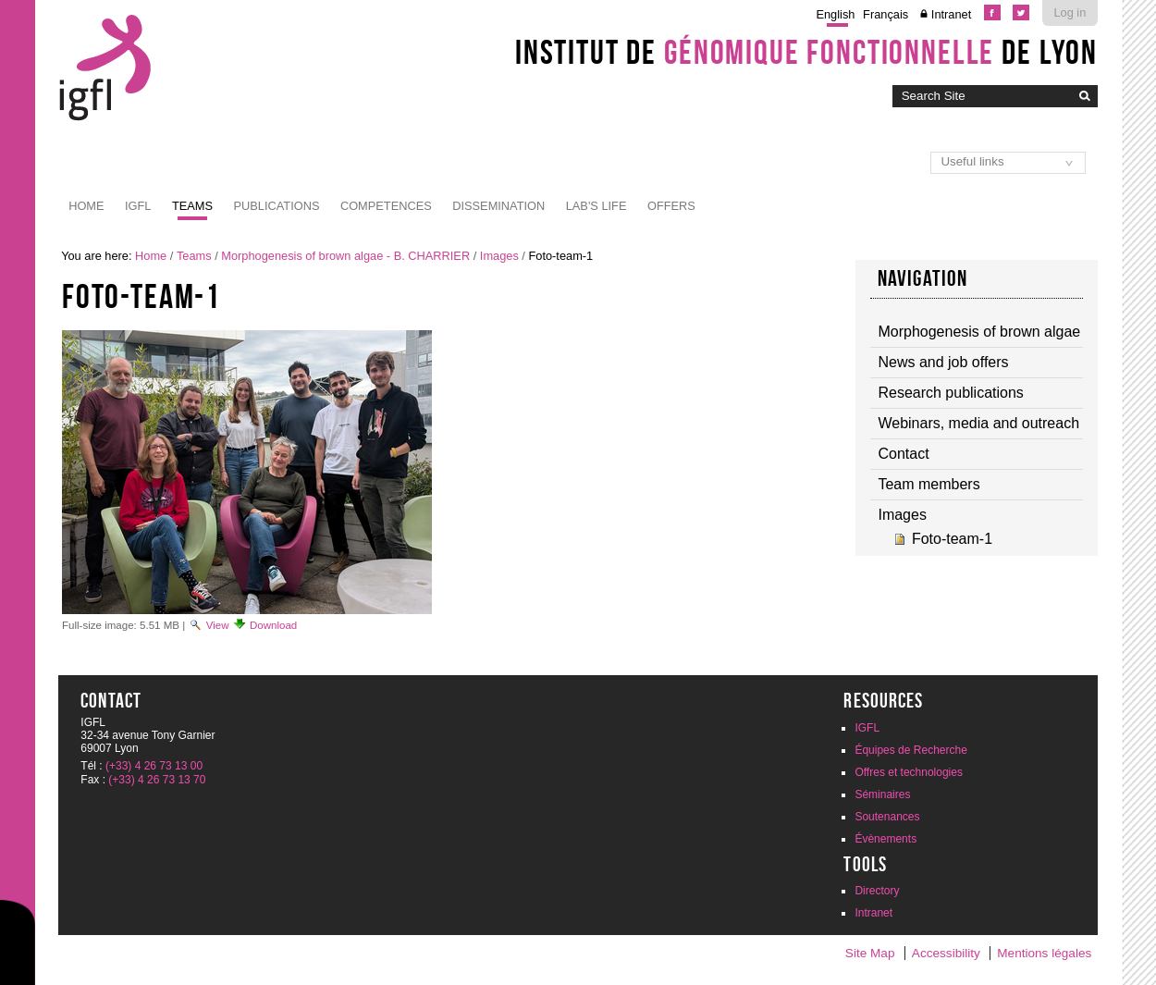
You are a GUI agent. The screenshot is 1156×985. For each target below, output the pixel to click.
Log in (1069, 12)
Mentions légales (1044, 953)
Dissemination (498, 206)
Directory (877, 890)
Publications (277, 206)
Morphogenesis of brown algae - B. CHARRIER (345, 256)
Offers (671, 206)
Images (499, 256)
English (835, 14)
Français (885, 14)
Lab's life (596, 206)
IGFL (138, 206)
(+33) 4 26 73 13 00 (154, 765)
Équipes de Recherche (910, 750)
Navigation (923, 278)
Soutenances (887, 816)
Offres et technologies (909, 772)
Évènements (885, 838)
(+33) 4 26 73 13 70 (156, 779)
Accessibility (946, 953)
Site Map (870, 953)
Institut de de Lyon (806, 51)
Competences (386, 206)
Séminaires (882, 794)
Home (86, 206)
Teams (192, 206)
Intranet (951, 14)
